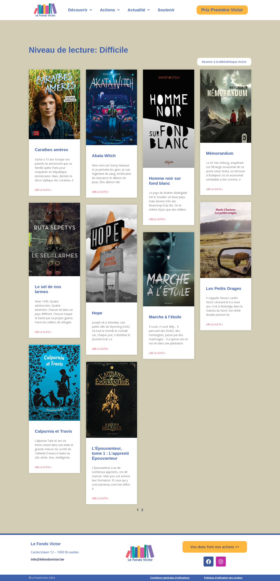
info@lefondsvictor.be (47, 559)
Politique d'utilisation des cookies (223, 577)
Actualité (139, 10)
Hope (97, 313)
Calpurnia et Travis (53, 431)
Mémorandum (220, 153)
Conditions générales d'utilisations (170, 577)
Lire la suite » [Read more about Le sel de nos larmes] (43, 332)
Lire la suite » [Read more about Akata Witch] (100, 191)
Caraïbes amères (51, 149)
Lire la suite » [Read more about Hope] (100, 349)
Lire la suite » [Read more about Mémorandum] (214, 189)
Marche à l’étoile (165, 317)
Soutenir (166, 10)
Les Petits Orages (223, 288)
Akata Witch (104, 155)
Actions (110, 10)
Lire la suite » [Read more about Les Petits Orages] (214, 324)
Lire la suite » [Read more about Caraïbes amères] (43, 190)
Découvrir (80, 10)
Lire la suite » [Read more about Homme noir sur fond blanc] (157, 219)
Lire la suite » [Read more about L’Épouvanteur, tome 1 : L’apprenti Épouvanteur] (100, 498)
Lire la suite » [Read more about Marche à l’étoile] (157, 353)
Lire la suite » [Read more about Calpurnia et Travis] (43, 467)
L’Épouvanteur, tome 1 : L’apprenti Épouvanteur (110, 453)
